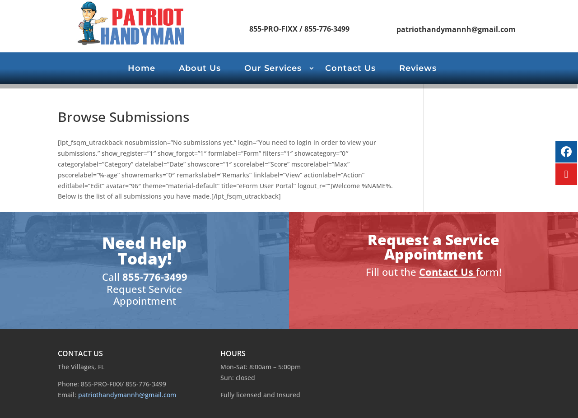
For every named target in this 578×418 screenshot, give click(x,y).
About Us (200, 69)
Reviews (418, 69)
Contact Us (350, 69)
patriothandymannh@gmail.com (456, 29)
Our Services (273, 69)
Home (141, 69)
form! (489, 272)
